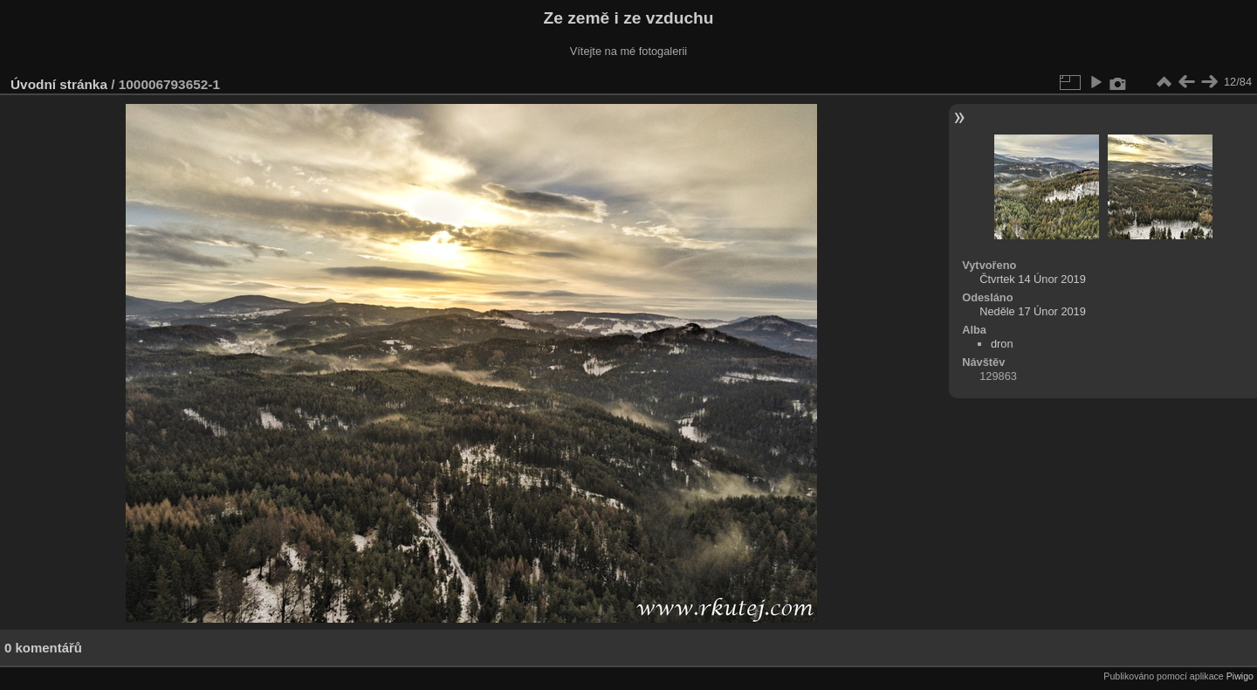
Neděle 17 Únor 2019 (1032, 311)
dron (1002, 343)
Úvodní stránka (58, 84)
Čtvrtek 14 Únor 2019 (1032, 279)
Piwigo (1240, 676)
